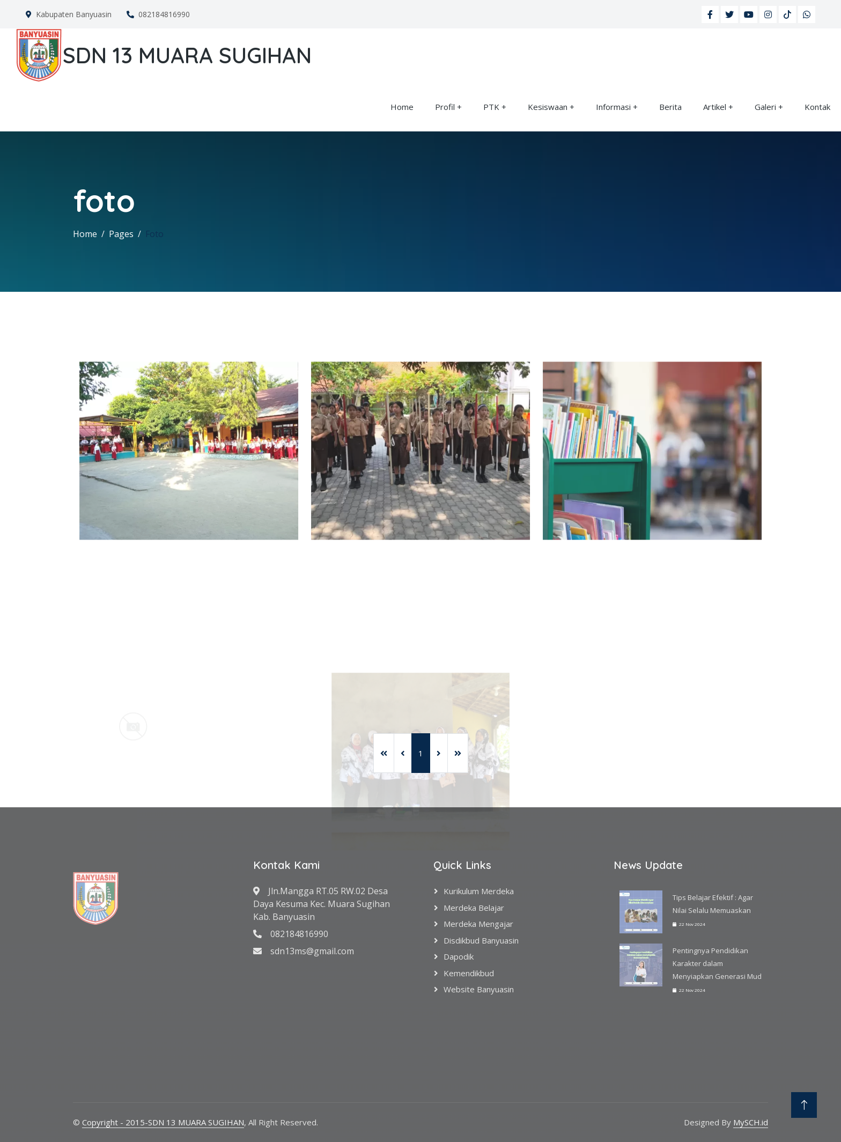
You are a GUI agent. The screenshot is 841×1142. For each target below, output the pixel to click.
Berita (670, 106)
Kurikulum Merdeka (479, 891)
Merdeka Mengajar (478, 923)
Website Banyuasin (479, 989)
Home (402, 106)
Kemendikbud (469, 973)
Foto (154, 234)
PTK (491, 106)
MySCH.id (750, 1122)
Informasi (613, 106)
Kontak (817, 106)
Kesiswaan (547, 106)
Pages (121, 234)
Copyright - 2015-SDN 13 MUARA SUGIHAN (163, 1122)
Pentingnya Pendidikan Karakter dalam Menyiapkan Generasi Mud (717, 963)
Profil (445, 106)
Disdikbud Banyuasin (481, 940)
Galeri (765, 106)
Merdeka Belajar (474, 907)
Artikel (714, 106)
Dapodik (459, 956)
